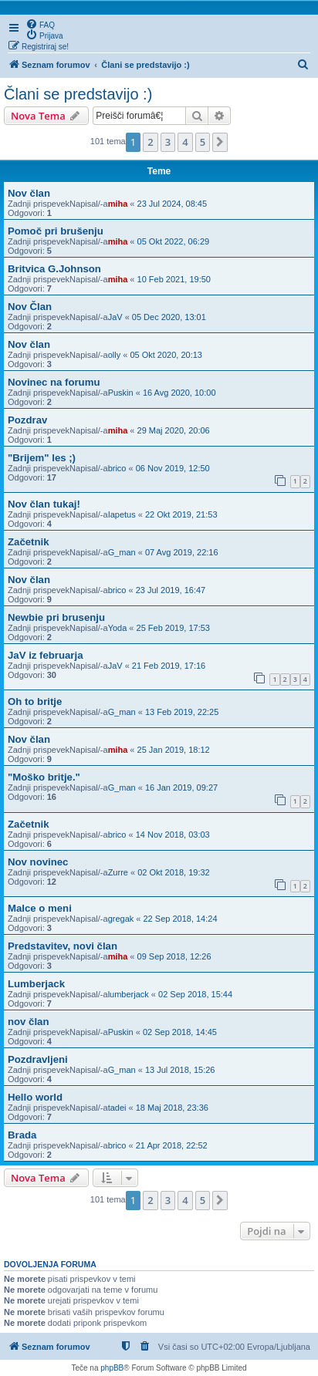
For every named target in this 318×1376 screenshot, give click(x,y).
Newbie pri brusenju (56, 617)
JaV (115, 317)
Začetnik (28, 542)
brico (117, 468)
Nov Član (30, 306)
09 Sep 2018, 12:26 (174, 956)
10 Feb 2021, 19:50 (174, 279)
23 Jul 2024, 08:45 (172, 203)
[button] (220, 142)
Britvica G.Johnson (54, 269)
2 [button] (150, 142)
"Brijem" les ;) (42, 458)
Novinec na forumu (54, 382)
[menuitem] (40, 24)
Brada (22, 1135)
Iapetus (122, 514)
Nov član (29, 193)
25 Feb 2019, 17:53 (173, 627)
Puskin (121, 392)
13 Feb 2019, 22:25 (181, 712)
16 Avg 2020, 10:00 (179, 392)
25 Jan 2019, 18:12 (173, 749)
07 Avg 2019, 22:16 (181, 552)
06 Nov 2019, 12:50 (173, 468)
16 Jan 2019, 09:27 (181, 787)
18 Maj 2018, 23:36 (172, 1107)
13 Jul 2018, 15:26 (180, 1069)
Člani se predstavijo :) (78, 94)
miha (118, 203)
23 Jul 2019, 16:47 (171, 590)
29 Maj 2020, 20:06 (173, 430)
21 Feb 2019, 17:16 (168, 665)
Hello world (35, 1097)
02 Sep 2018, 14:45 (180, 1032)
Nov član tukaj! (44, 504)
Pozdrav (27, 420)
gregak (121, 918)
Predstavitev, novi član (62, 946)
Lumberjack (36, 984)
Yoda (117, 627)
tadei (117, 1107)
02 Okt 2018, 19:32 (173, 872)
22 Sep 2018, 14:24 (181, 918)
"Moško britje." (44, 777)
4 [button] (185, 142)
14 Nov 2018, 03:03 (173, 834)
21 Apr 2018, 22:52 (172, 1145)
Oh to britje (35, 701)
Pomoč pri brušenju (55, 231)
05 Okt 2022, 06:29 (173, 241)
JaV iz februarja (45, 655)
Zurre (118, 872)
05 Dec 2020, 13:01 (169, 317)
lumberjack (128, 994)
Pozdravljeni (38, 1059)
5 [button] (202, 142)
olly (114, 354)
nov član (28, 1021)
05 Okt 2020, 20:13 (166, 354)
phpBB (111, 1368)
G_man (122, 552)
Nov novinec (38, 862)
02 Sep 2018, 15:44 (195, 994)
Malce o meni (40, 908)
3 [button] (168, 142)
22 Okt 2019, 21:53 (181, 514)
